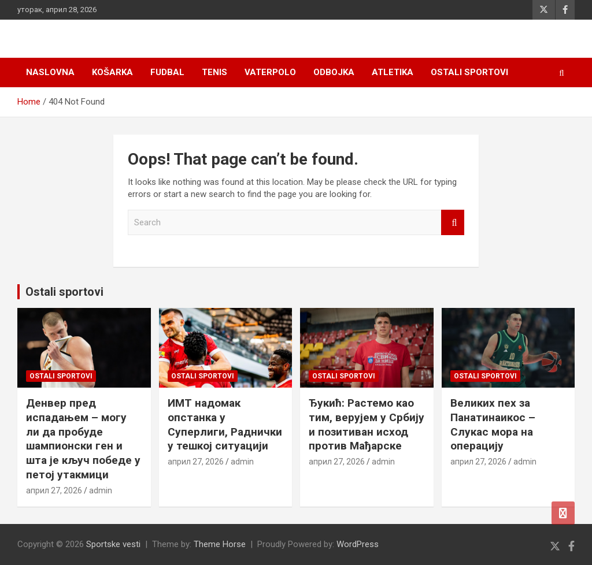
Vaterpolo (270, 72)
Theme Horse (220, 544)
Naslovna (50, 72)
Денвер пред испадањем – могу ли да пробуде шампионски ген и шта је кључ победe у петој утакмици (83, 438)
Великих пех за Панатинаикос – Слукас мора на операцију (492, 424)
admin (100, 490)
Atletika (392, 72)
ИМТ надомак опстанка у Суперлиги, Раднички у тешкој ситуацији (225, 424)
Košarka (112, 72)
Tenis (214, 72)
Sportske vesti (113, 544)
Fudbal (167, 72)
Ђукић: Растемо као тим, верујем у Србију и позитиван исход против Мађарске (366, 424)
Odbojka (333, 72)
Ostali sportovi (469, 72)
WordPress (357, 544)
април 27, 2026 (54, 490)
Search (452, 223)
